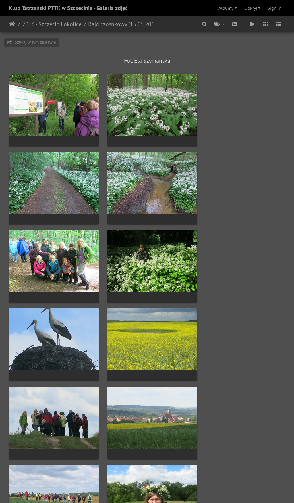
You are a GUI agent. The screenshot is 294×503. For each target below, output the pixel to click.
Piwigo (159, 491)
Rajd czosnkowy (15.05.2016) (123, 24)
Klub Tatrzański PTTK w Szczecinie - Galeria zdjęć (68, 8)
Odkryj (250, 8)
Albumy (225, 8)
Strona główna (12, 24)
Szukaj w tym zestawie (31, 42)
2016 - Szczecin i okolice (52, 24)
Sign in (274, 8)
